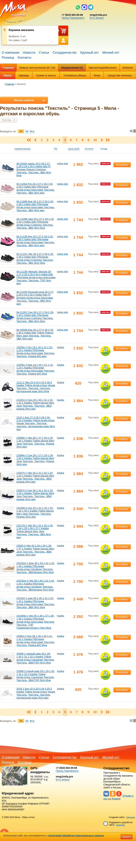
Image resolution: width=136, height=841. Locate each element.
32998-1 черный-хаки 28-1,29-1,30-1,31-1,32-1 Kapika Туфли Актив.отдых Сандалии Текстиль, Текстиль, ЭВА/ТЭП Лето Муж (35, 658)
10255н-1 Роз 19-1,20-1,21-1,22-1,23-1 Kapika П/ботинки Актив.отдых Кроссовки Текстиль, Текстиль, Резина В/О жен (35, 352)
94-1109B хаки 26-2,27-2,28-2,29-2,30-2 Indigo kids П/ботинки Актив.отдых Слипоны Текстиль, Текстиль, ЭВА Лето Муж (35, 223)
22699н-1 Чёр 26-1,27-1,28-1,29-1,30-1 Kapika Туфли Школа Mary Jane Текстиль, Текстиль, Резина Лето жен (35, 442)
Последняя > (107, 140)
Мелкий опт (110, 52)
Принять (126, 836)
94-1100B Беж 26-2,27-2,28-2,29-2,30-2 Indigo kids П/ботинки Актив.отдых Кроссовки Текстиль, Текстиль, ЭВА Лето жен (35, 206)
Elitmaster (130, 817)
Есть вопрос (97, 17)
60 (27, 131)
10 (95, 140)
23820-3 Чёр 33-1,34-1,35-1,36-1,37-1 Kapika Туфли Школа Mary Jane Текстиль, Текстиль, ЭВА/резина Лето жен (35, 550)
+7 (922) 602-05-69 (72, 14)
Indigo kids (62, 163)
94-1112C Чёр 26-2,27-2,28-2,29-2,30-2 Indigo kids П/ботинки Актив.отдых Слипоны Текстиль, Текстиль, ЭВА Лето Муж (35, 258)
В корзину (122, 164)
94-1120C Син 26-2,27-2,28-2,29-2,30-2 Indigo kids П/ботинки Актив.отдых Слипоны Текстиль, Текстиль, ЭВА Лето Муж (35, 317)
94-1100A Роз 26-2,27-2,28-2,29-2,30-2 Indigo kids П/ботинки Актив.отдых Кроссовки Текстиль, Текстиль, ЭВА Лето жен (35, 188)
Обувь (7, 75)
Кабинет (128, 67)
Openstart (120, 825)
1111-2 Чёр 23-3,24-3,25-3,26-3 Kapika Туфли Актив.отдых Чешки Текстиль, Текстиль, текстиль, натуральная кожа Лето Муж (35, 387)
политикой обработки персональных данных (76, 835)
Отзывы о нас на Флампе (118, 797)
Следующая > (102, 140)
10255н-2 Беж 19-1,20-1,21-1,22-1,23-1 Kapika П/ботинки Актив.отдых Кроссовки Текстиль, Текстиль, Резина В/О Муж (35, 369)
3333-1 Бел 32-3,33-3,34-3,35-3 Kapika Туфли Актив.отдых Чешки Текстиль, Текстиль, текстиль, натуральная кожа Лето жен (35, 693)
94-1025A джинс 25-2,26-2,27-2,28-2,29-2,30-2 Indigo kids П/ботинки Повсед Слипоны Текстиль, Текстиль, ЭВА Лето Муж (33, 169)
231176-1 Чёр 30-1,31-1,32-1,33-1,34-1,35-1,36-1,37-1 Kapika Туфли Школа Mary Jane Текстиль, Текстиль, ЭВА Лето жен (34, 531)
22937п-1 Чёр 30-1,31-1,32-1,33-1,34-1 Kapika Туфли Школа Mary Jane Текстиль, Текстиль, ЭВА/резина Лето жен (35, 477)
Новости (29, 52)
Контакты (25, 57)
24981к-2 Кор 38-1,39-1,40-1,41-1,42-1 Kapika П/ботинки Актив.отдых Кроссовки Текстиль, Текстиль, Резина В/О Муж (35, 640)
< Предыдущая (35, 140)
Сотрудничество (65, 52)
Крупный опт (89, 52)
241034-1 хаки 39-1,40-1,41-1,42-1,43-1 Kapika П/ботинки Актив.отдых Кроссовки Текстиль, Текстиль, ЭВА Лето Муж (35, 603)
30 (20, 131)
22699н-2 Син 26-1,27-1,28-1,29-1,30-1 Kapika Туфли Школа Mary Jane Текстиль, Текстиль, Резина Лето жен (35, 460)
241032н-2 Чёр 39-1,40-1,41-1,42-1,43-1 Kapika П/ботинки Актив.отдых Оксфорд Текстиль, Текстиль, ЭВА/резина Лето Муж (35, 585)
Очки (97, 75)
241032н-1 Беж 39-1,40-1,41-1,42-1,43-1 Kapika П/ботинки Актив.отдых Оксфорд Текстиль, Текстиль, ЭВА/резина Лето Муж (35, 567)
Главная (8, 67)
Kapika (60, 347)
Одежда (24, 75)
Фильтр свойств (24, 100)
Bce (32, 131)
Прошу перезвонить (73, 17)
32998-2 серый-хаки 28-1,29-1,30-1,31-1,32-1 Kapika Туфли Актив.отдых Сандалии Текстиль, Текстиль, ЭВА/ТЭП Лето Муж (35, 675)
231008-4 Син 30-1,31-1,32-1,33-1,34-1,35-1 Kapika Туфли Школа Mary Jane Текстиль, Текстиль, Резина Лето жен (35, 512)
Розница (8, 57)
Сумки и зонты (46, 75)
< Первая (29, 140)
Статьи (44, 52)
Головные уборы (75, 75)
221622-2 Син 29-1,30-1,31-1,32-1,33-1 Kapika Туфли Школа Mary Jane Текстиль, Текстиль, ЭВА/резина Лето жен (35, 404)
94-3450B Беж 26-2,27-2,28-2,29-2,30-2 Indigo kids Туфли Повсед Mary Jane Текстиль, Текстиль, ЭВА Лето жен (35, 334)
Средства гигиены (120, 75)
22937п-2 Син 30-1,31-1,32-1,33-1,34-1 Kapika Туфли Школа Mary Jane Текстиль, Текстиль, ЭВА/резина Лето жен (35, 495)
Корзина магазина (21, 30)
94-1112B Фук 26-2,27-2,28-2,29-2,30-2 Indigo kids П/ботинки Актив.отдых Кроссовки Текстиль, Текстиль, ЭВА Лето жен (35, 241)
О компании (10, 52)
